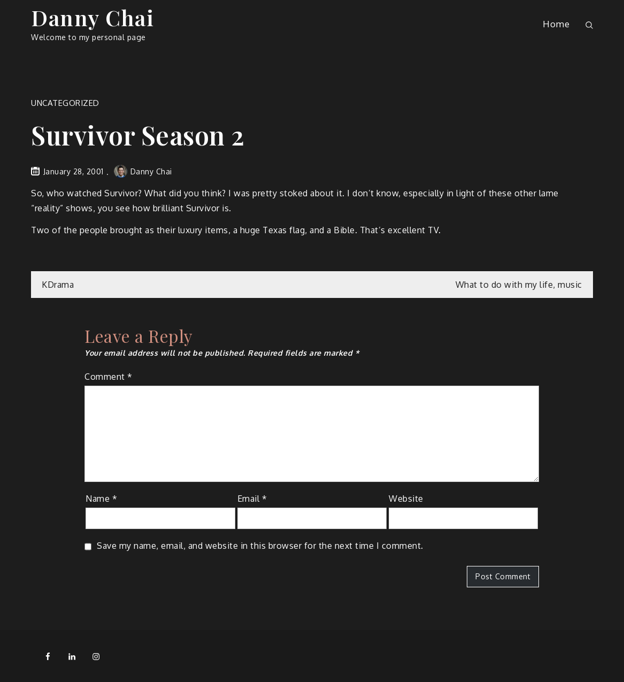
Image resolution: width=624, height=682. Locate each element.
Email (252, 498)
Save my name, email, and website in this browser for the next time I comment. (260, 545)
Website (406, 498)
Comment (108, 376)
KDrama (58, 284)
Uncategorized (65, 103)
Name (101, 498)
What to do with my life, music (519, 284)
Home (556, 23)
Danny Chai (92, 17)
